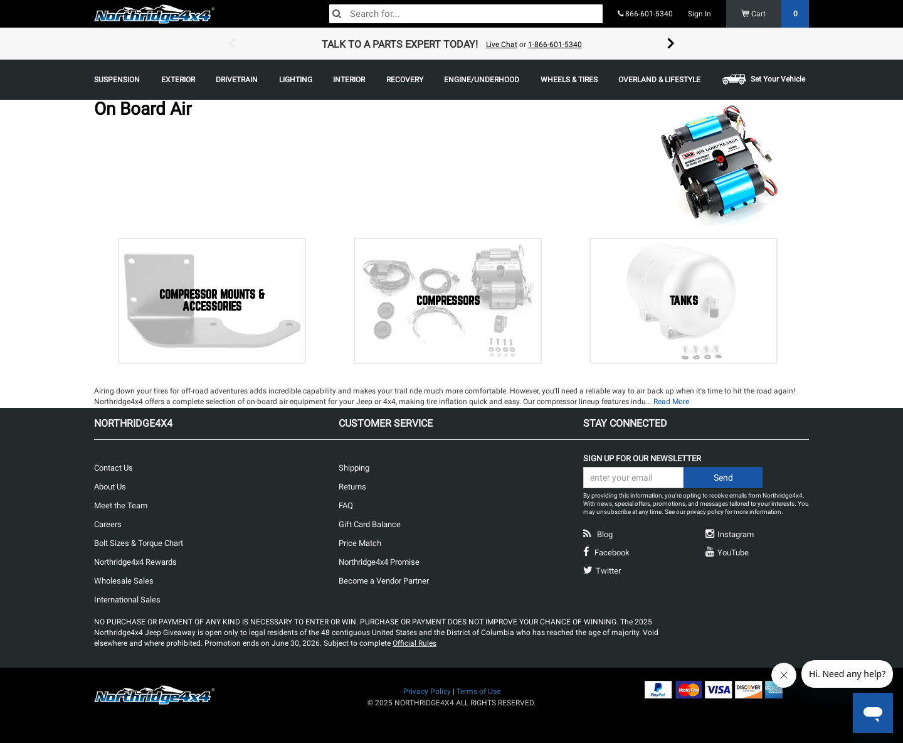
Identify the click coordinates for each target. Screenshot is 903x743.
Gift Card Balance (370, 524)
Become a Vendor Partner (384, 580)
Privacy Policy (427, 691)
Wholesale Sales (124, 580)
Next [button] (671, 44)
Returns (352, 486)
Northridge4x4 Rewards (135, 562)
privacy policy (705, 511)
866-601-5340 (645, 13)
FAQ (346, 505)
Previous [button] (232, 44)
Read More (671, 401)
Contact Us (113, 468)
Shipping (354, 468)
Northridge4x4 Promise (379, 562)
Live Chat (501, 44)
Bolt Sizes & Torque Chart (138, 543)
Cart (775, 14)
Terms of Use (478, 691)
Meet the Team (120, 505)
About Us (110, 486)
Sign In (699, 13)
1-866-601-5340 (555, 44)
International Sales (127, 599)
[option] (451, 44)
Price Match (360, 543)
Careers (108, 524)
